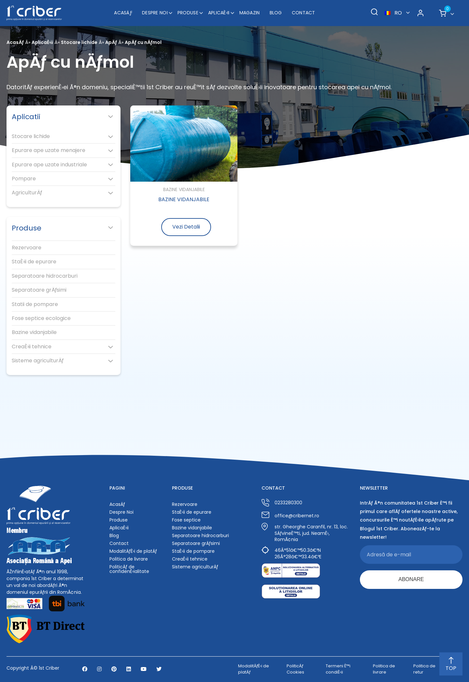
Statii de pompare (35, 304)
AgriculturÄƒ (27, 192)
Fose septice (186, 520)
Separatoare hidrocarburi (45, 276)
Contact (303, 12)
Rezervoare (26, 247)
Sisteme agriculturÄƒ (38, 360)
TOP (451, 664)
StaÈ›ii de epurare (34, 261)
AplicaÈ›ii (219, 12)
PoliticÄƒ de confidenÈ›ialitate (129, 569)
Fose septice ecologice (41, 318)
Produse (188, 12)
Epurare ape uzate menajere (48, 150)
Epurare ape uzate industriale (49, 164)
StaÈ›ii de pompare (193, 551)
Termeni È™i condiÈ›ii (338, 669)
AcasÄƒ (123, 12)
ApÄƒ (111, 42)
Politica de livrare (128, 559)
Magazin (249, 12)
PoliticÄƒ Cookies (295, 669)
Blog (276, 12)
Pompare (24, 178)
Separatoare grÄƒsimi (39, 290)
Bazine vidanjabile (34, 332)
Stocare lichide (79, 42)
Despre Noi (155, 12)
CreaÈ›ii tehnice (31, 346)
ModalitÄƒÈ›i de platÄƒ (133, 551)
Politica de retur (424, 669)
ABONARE (411, 579)
